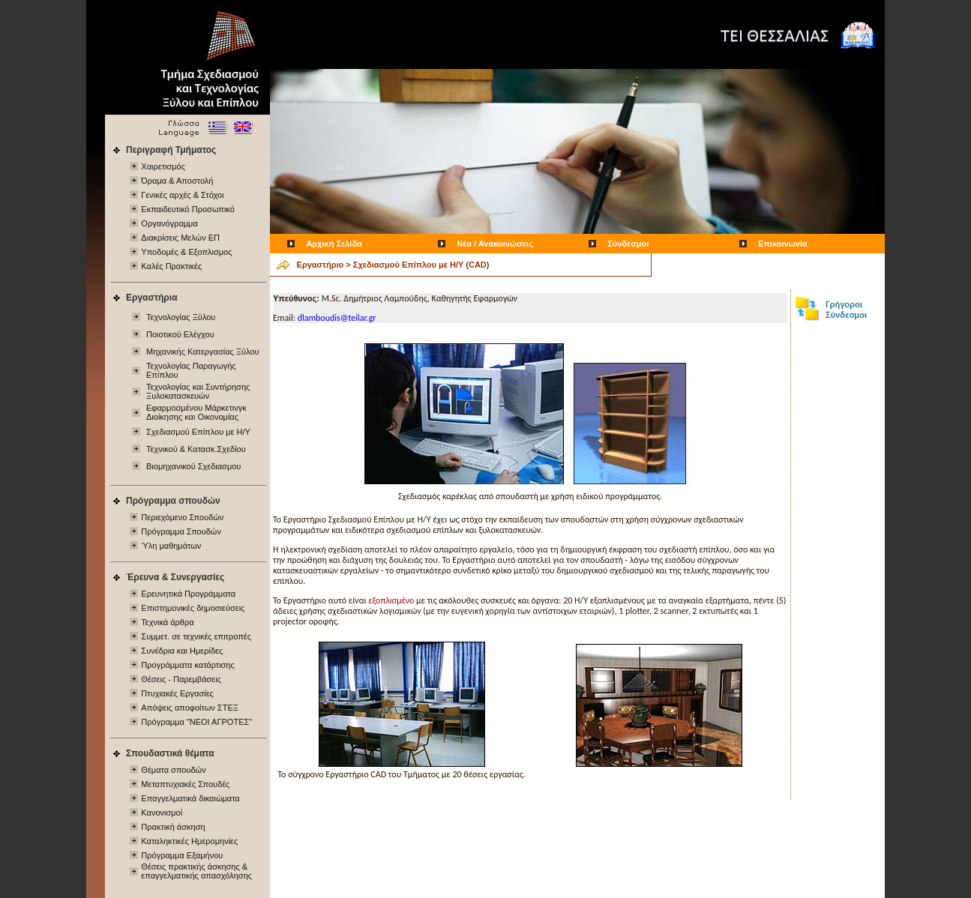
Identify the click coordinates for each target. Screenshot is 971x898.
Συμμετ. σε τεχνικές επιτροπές (196, 636)
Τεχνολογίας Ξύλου (180, 317)
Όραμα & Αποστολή (177, 180)
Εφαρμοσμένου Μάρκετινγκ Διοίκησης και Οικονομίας (196, 412)
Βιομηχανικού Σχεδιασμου (193, 466)
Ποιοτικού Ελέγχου (180, 334)
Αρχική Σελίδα (333, 243)
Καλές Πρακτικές (171, 266)
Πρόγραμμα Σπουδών (181, 531)
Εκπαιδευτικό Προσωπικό (188, 209)
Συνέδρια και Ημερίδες (182, 650)
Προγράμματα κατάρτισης (187, 664)
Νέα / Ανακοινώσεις (494, 243)
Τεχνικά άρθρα (167, 622)
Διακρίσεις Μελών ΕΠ (180, 237)
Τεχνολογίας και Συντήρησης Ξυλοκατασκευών (198, 391)
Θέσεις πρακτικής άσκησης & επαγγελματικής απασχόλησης (196, 871)
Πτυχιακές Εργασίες (177, 693)
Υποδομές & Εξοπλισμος (186, 251)
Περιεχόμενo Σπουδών (182, 517)
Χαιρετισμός (163, 166)
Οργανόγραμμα (169, 223)
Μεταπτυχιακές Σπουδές (185, 784)
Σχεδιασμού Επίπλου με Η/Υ (198, 431)
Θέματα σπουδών (173, 769)
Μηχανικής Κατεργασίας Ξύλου (202, 351)
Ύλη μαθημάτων (171, 545)
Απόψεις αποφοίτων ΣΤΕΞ (189, 707)
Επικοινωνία (783, 243)
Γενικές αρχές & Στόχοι (182, 194)
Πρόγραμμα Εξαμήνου (182, 855)
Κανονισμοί (161, 812)
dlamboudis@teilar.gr (337, 318)
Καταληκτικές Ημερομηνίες (189, 841)
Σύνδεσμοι (628, 243)
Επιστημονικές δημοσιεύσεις (192, 607)
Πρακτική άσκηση (173, 826)
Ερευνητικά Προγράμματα (188, 593)
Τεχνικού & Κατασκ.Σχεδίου (196, 449)
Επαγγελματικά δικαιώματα (190, 798)
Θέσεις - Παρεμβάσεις (181, 679)
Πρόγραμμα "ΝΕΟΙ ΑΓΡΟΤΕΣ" (196, 721)
